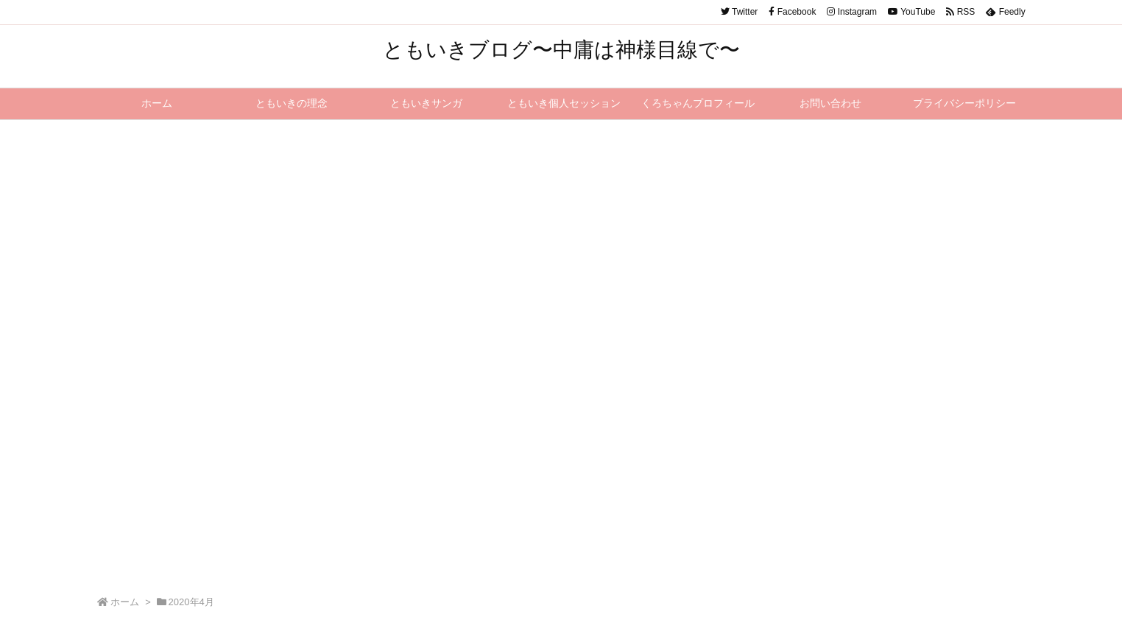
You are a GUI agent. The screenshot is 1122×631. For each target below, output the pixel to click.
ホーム (124, 601)
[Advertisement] (561, 230)
